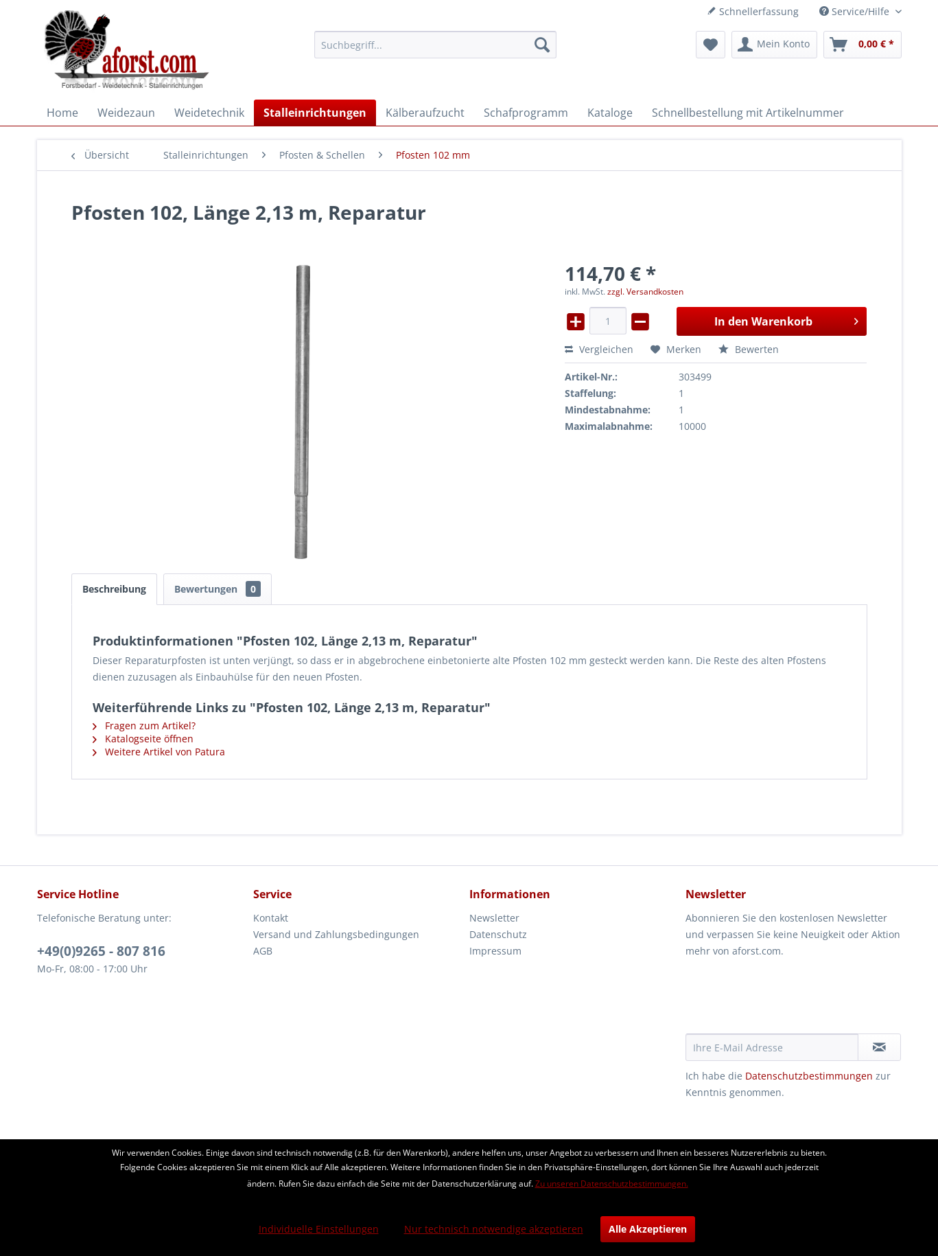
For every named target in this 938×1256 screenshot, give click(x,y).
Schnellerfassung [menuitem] (753, 11)
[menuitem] (435, 44)
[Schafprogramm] (526, 113)
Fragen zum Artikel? (144, 725)
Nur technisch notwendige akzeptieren (493, 1228)
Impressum (495, 950)
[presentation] (789, 1000)
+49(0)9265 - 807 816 (101, 951)
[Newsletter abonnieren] (879, 1047)
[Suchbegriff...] (435, 44)
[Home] (62, 113)
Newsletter (494, 917)
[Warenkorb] (862, 44)
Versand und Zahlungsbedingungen (336, 934)
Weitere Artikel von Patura (159, 751)
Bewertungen (217, 589)
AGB (262, 950)
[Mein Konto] (774, 44)
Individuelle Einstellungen (319, 1228)
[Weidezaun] (126, 113)
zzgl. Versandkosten (645, 291)
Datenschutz (498, 934)
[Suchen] (542, 44)
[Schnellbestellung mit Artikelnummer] (748, 113)
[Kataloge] (610, 113)
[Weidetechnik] (209, 113)
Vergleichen (599, 349)
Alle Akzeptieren (648, 1228)
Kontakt (270, 917)
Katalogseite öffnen (143, 738)
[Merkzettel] (710, 44)
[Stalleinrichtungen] (315, 113)
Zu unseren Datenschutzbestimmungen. (611, 1183)
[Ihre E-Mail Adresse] (771, 1047)
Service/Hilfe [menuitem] (855, 11)
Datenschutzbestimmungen (809, 1075)
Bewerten (748, 349)
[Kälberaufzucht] (425, 113)
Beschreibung (114, 588)
